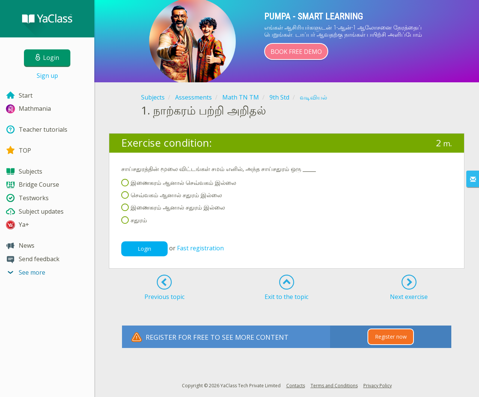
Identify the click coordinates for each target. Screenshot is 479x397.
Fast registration (200, 248)
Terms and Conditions (334, 385)
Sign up (47, 75)
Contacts (295, 385)
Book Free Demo (296, 52)
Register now (391, 336)
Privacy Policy (377, 385)
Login (144, 248)
